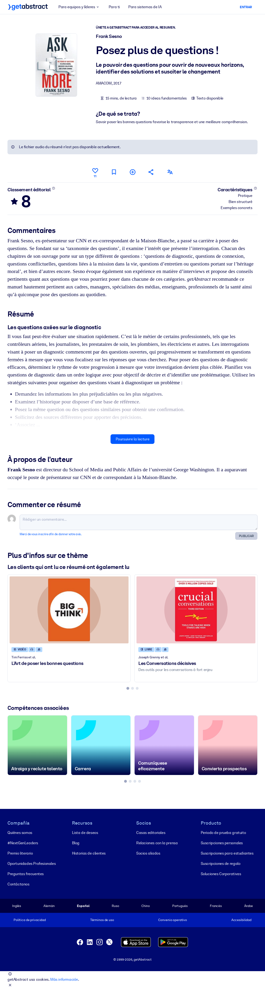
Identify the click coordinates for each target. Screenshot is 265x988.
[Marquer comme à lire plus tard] (113, 172)
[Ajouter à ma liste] (132, 172)
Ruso (115, 905)
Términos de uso (102, 920)
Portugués (180, 905)
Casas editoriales (150, 832)
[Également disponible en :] (170, 172)
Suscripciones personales (222, 843)
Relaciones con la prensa (157, 843)
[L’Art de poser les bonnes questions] (69, 609)
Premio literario (20, 853)
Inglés (16, 905)
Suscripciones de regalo (220, 863)
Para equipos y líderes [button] (79, 7)
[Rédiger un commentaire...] (139, 522)
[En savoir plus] (53, 188)
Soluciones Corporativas (221, 873)
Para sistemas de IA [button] (144, 7)
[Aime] (95, 172)
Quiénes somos (19, 832)
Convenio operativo (172, 920)
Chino (145, 905)
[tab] (127, 688)
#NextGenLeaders (22, 843)
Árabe (248, 905)
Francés (216, 905)
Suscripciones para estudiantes (227, 853)
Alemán (49, 905)
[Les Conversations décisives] (195, 609)
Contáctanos (18, 884)
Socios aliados (148, 853)
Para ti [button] (114, 7)
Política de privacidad (30, 920)
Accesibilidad (241, 920)
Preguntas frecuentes (25, 873)
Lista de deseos (85, 832)
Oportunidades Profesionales (31, 863)
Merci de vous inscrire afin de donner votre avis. (51, 534)
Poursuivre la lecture (133, 439)
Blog (75, 843)
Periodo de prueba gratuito (223, 832)
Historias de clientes (89, 853)
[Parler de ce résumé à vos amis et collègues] (151, 172)
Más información (64, 979)
